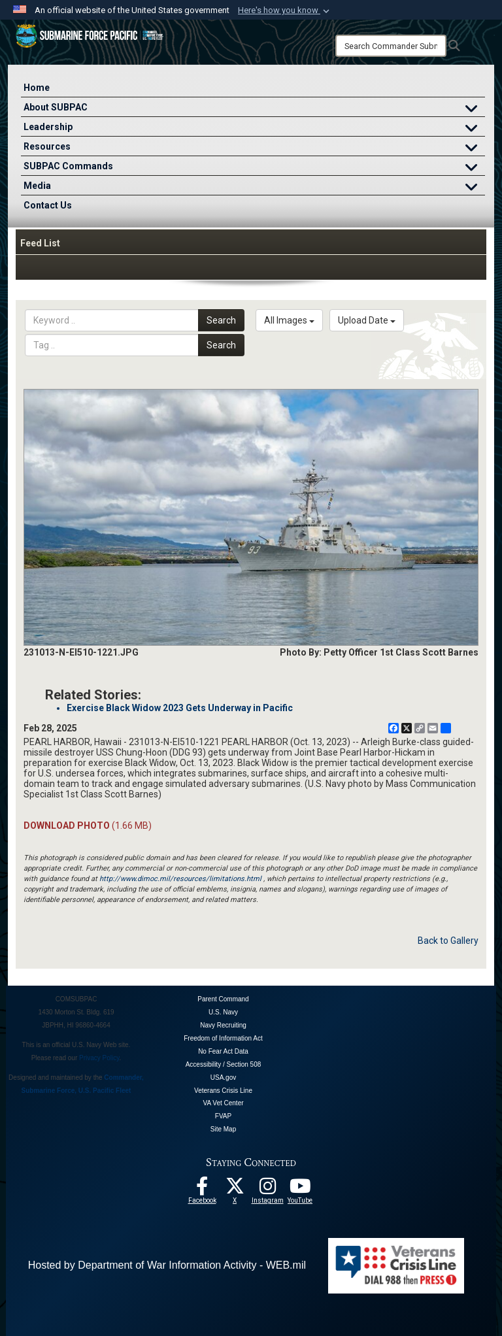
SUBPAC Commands (254, 168)
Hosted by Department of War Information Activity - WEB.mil (167, 1265)
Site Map (223, 1129)
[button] (285, 10)
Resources (254, 148)
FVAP (223, 1116)
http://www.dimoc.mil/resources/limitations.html (180, 879)
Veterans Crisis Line (223, 1090)
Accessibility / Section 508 (223, 1064)
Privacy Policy (99, 1057)
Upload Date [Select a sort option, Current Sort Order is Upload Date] (366, 320)
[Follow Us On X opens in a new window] (234, 1189)
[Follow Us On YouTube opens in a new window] (300, 1189)
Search (221, 320)
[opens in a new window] (267, 1189)
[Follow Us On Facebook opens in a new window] (202, 1189)
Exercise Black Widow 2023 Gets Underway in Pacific (180, 708)
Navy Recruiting (223, 1025)
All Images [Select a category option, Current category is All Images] (289, 320)
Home (37, 87)
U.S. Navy (223, 1012)
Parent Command (222, 999)
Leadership (254, 128)
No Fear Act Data (223, 1051)
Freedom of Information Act (223, 1038)
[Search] (390, 46)
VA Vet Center (223, 1103)
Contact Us (48, 205)
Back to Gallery (448, 940)
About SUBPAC (254, 109)
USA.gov (223, 1077)
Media (254, 187)
